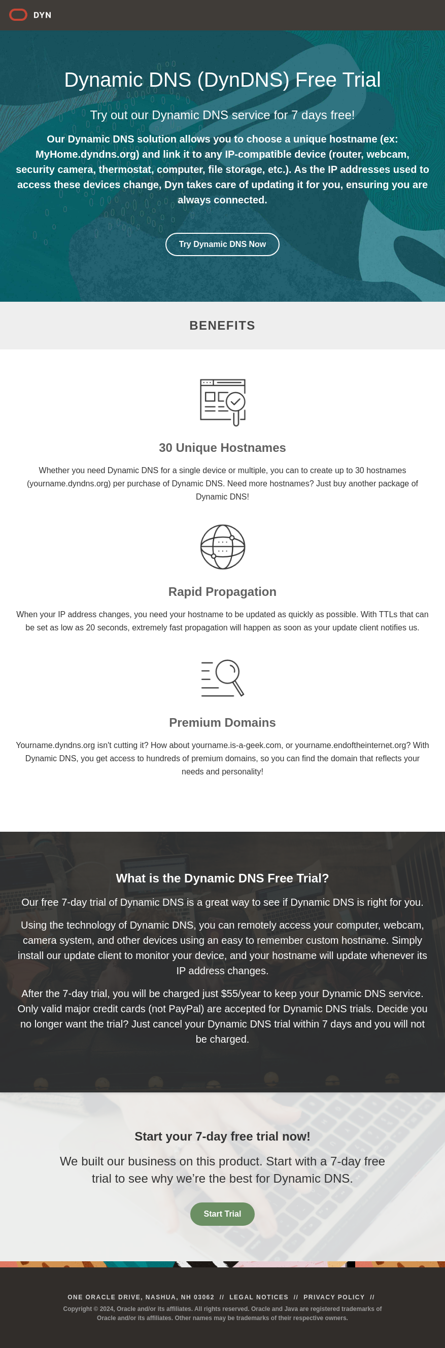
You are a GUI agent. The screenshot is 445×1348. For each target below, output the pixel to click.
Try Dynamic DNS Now (222, 244)
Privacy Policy (334, 1297)
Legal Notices (259, 1297)
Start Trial (223, 1214)
